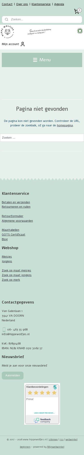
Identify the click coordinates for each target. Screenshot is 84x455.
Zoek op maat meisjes (16, 270)
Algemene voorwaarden (17, 221)
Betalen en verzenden (16, 202)
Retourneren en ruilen (16, 207)
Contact (7, 4)
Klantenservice (41, 4)
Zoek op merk (11, 280)
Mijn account (13, 44)
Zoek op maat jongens (17, 275)
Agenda (59, 4)
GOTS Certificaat (13, 235)
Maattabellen (10, 230)
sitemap (53, 439)
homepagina (65, 126)
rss (62, 439)
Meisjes (7, 257)
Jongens (7, 261)
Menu (42, 60)
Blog (5, 239)
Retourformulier (12, 216)
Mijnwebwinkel (55, 447)
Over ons (22, 4)
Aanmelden (12, 375)
